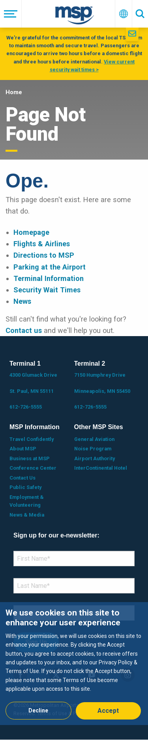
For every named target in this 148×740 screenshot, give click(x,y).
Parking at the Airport (49, 267)
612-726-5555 (25, 407)
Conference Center (32, 468)
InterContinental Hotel (100, 468)
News (22, 301)
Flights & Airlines (41, 244)
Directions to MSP (43, 255)
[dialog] (74, 663)
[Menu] (11, 14)
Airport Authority (94, 458)
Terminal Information (48, 278)
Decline (38, 710)
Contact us (24, 330)
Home (14, 92)
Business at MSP (29, 458)
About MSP (22, 449)
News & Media (26, 515)
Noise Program (92, 449)
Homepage (31, 232)
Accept (108, 710)
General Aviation (94, 439)
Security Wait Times (47, 290)
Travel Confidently (31, 439)
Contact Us (22, 478)
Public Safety (25, 487)
